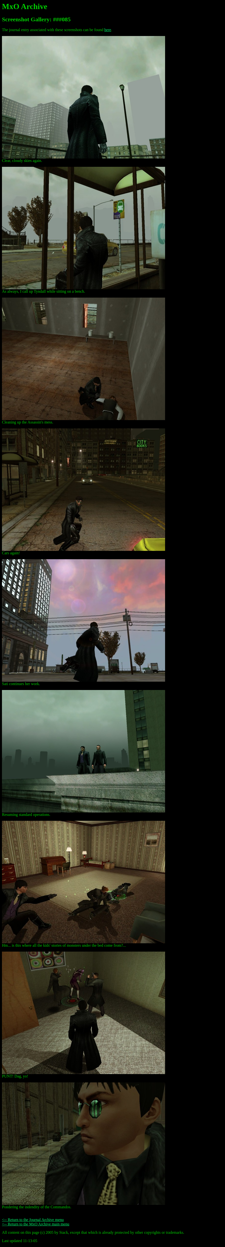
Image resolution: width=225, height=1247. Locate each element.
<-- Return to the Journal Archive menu (33, 1220)
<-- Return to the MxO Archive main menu (35, 1224)
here (107, 30)
